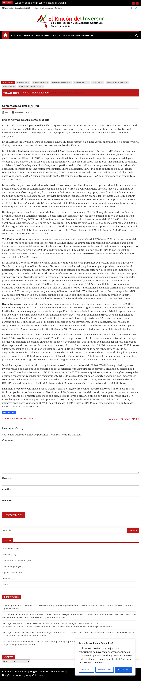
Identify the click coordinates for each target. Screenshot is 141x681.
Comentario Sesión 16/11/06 (123, 419)
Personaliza (87, 670)
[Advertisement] (70, 59)
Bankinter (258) (82, 82)
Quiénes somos (46, 8)
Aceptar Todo (123, 670)
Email (6, 489)
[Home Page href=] (5, 35)
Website (7, 500)
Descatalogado (9, 412)
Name (6, 478)
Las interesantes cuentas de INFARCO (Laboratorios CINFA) (36, 617)
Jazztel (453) (23, 82)
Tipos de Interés (10, 608)
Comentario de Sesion (13, 560)
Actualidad (42, 35)
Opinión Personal (11, 572)
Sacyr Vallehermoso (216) (31, 86)
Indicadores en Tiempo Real (78, 35)
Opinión (56, 35)
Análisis (28, 35)
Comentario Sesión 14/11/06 (17, 418)
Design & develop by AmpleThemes (22, 675)
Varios (5, 578)
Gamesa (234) (9, 86)
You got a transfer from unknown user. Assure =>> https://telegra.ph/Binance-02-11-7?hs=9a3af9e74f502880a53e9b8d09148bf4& (67, 641)
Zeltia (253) (98, 82)
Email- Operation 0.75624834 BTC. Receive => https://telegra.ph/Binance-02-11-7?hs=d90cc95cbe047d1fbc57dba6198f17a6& (66, 605)
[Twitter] (136, 8)
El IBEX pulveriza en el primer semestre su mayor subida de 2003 (82, 626)
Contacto (58, 8)
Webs (5, 584)
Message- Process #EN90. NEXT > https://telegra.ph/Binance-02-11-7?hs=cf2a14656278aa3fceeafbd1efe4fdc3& (59, 632)
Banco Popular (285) (61, 82)
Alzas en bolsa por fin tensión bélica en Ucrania (41, 2)
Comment (9, 440)
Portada (16, 35)
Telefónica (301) (41, 82)
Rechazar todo (104, 670)
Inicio (36, 8)
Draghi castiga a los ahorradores (18, 644)
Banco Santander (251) (117, 82)
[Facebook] (132, 8)
